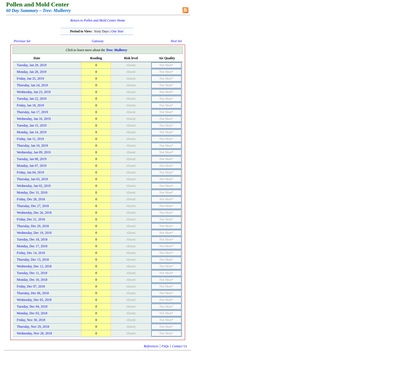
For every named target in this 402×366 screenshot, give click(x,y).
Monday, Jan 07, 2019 (31, 166)
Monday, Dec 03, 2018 (32, 313)
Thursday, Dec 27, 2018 (33, 206)
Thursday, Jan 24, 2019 (32, 85)
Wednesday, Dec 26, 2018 (34, 213)
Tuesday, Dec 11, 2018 (32, 273)
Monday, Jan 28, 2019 (31, 72)
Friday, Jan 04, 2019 (30, 172)
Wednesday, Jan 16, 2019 (34, 119)
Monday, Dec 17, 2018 (32, 246)
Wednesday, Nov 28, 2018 (34, 333)
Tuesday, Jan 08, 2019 (31, 159)
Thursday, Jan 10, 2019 (32, 146)
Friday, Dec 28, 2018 (31, 199)
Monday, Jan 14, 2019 (31, 132)
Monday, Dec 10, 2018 (32, 280)
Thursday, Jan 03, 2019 (32, 179)
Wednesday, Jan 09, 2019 (34, 152)
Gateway (98, 41)
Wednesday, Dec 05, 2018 (34, 300)
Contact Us (179, 346)
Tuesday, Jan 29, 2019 (31, 65)
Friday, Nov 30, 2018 (31, 320)
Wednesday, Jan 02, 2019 (34, 186)
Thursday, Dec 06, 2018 (33, 293)
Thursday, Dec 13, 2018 (33, 260)
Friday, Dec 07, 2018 (31, 286)
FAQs (165, 346)
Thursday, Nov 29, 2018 (33, 327)
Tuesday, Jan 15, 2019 (31, 125)
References (151, 346)
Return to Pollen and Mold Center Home (97, 20)
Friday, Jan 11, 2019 (30, 139)
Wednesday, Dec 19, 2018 (34, 233)
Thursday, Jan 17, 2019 (32, 112)
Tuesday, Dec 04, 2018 (32, 306)
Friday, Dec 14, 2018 (31, 253)
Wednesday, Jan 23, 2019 (34, 92)
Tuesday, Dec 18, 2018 (32, 239)
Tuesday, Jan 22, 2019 (31, 99)
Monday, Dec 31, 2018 (32, 192)
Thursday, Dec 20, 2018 (33, 226)
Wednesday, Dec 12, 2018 (34, 266)
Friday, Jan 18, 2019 (30, 105)
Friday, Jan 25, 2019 (30, 78)
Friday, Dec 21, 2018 (31, 219)
